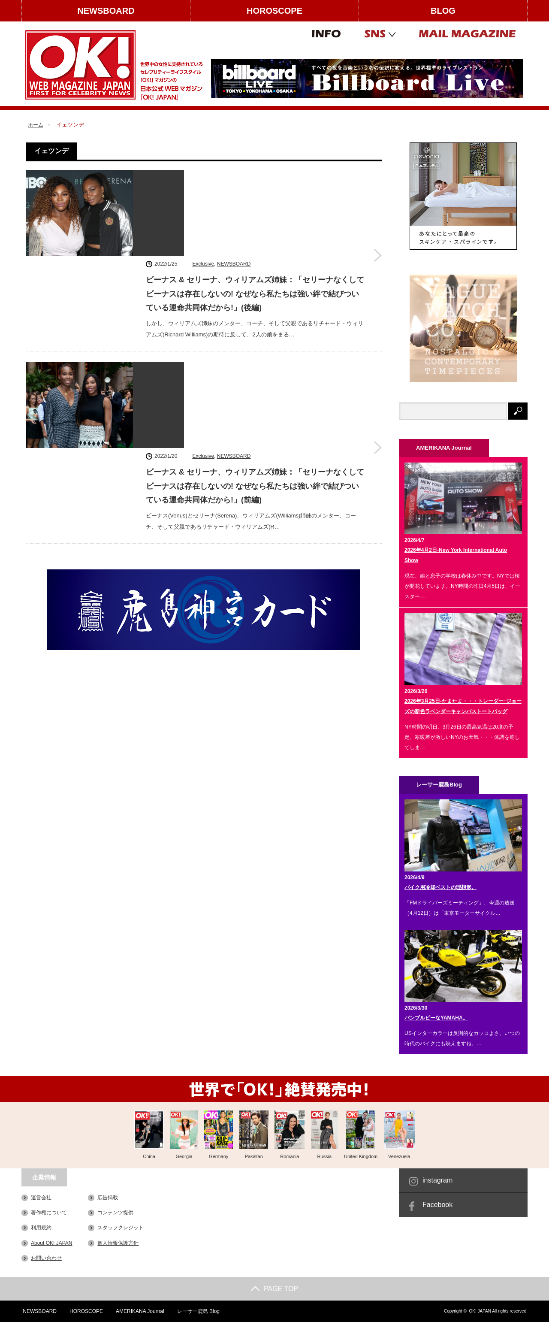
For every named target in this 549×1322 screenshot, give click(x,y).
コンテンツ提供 (115, 1213)
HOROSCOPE (274, 10)
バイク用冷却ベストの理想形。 (440, 887)
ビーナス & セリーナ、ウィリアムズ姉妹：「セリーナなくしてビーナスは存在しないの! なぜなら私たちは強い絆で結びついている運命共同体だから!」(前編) (255, 314)
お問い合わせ (46, 1258)
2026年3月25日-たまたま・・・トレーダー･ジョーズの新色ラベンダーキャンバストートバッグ (463, 706)
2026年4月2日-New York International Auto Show (455, 555)
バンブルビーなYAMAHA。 (436, 1018)
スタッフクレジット (120, 1228)
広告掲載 (107, 1198)
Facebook (437, 1204)
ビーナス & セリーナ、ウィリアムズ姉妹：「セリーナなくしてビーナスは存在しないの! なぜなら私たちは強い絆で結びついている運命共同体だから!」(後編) (255, 206)
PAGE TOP (274, 1288)
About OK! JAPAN (51, 1243)
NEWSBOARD (105, 10)
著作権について (49, 1213)
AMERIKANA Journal (139, 1311)
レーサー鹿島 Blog (198, 1311)
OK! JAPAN (480, 1311)
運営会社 (41, 1198)
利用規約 (41, 1228)
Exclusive (203, 176)
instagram (437, 1180)
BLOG (443, 10)
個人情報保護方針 (118, 1243)
